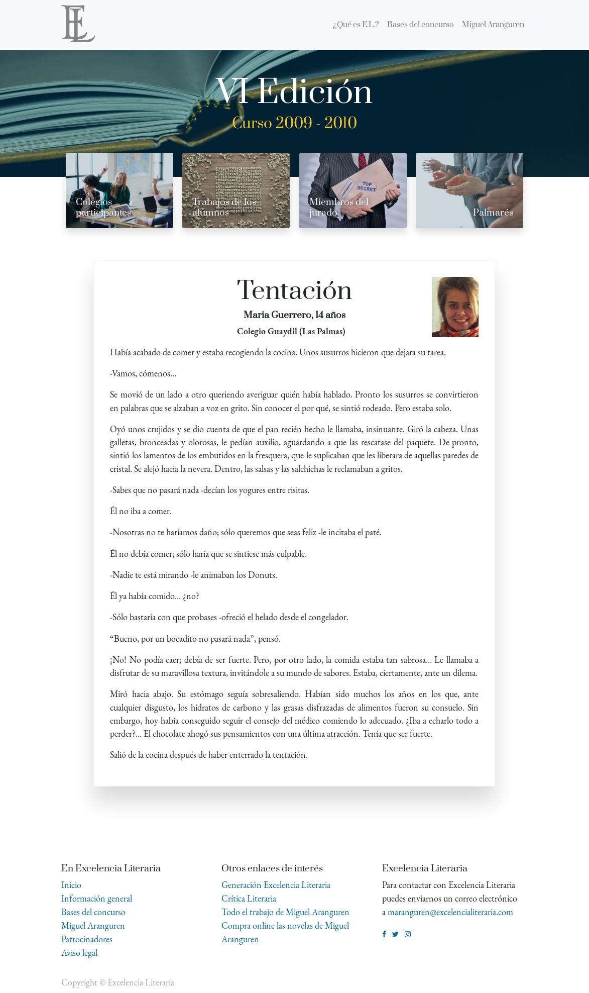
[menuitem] (356, 25)
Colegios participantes (103, 207)
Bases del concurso (93, 912)
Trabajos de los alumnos (224, 207)
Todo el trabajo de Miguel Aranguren (285, 912)
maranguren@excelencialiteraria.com (450, 912)
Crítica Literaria (248, 898)
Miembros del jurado (339, 207)
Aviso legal (79, 952)
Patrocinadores (86, 939)
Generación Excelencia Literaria (275, 884)
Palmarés (493, 213)
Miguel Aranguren (93, 925)
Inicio (71, 884)
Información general (96, 898)
